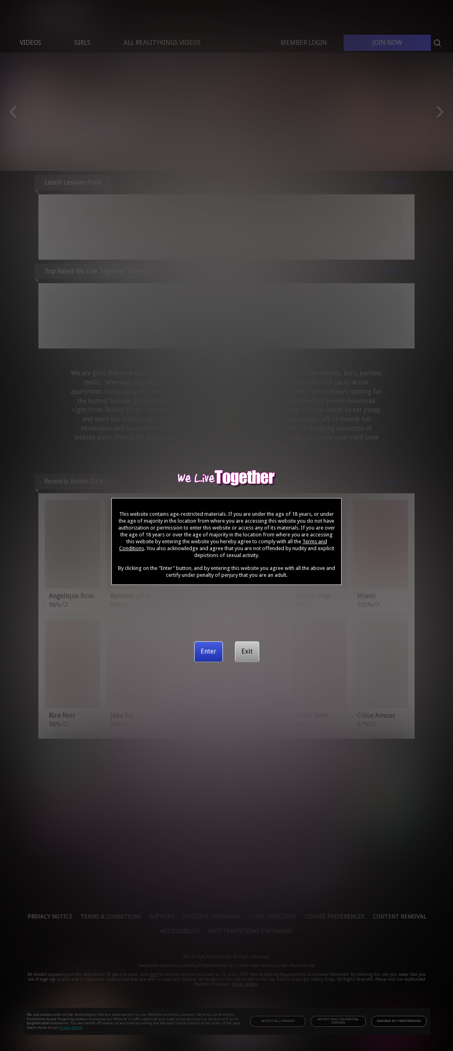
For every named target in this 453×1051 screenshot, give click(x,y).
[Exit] (247, 651)
